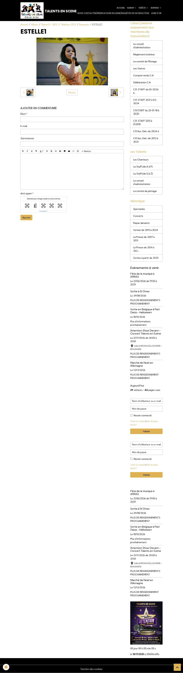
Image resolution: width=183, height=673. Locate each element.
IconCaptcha (43, 211)
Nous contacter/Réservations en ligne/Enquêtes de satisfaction (113, 13)
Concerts (138, 216)
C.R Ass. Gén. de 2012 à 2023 (145, 140)
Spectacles (139, 208)
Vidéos (142, 7)
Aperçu (86, 151)
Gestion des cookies (91, 669)
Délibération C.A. (142, 82)
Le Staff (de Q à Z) (143, 173)
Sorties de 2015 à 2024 (145, 230)
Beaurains (84, 24)
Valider (146, 431)
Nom (23, 113)
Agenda (155, 7)
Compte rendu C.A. (143, 75)
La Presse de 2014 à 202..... (143, 249)
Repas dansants (141, 223)
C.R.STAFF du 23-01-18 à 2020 (146, 112)
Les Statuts (139, 68)
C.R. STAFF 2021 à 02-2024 (145, 101)
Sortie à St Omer (140, 291)
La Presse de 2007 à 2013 (144, 239)
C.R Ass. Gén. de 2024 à (146, 131)
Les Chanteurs (140, 159)
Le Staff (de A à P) (143, 166)
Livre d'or (156, 13)
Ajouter (26, 217)
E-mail (23, 126)
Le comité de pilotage (145, 191)
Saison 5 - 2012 (49, 24)
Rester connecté (143, 415)
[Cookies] (6, 667)
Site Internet (27, 138)
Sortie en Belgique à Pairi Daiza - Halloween (145, 311)
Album (130, 7)
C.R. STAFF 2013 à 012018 (142, 122)
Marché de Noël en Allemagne (141, 364)
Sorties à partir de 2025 (145, 257)
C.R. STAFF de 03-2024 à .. (145, 91)
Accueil (121, 7)
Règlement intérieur (144, 54)
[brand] (41, 10)
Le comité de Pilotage (145, 61)
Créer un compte (137, 421)
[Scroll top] (177, 667)
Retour (72, 92)
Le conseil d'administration (141, 46)
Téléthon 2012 (68, 24)
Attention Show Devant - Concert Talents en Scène (145, 332)
